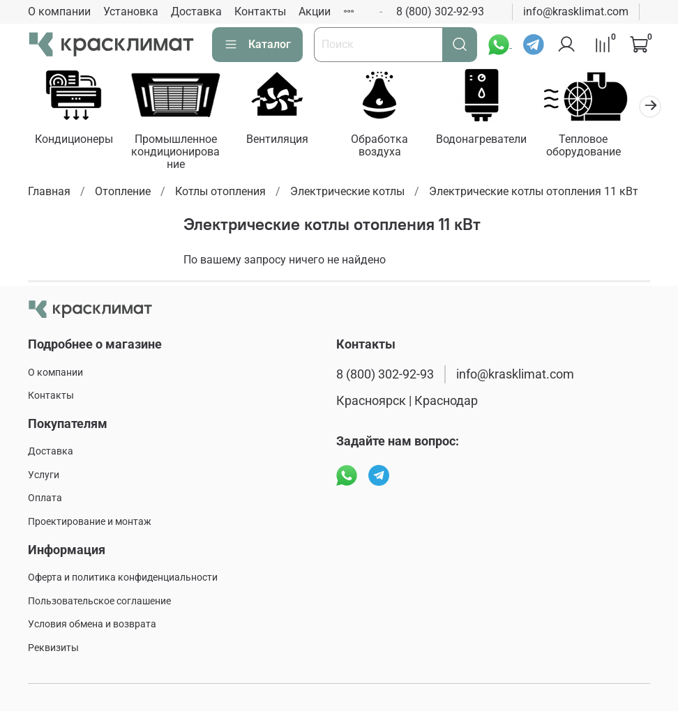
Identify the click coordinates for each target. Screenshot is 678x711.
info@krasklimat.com (575, 11)
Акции (315, 11)
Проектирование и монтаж (89, 522)
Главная (49, 193)
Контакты (260, 11)
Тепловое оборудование (602, 147)
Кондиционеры (75, 141)
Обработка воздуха (392, 147)
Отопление (123, 193)
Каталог (257, 45)
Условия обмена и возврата (92, 625)
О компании (59, 11)
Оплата (45, 499)
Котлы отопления (220, 193)
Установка (130, 11)
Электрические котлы (347, 193)
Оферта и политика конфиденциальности (123, 577)
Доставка (196, 11)
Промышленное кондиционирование (180, 154)
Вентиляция (286, 141)
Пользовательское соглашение (99, 601)
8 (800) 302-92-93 (440, 11)
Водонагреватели (497, 141)
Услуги (43, 475)
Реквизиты (53, 648)
